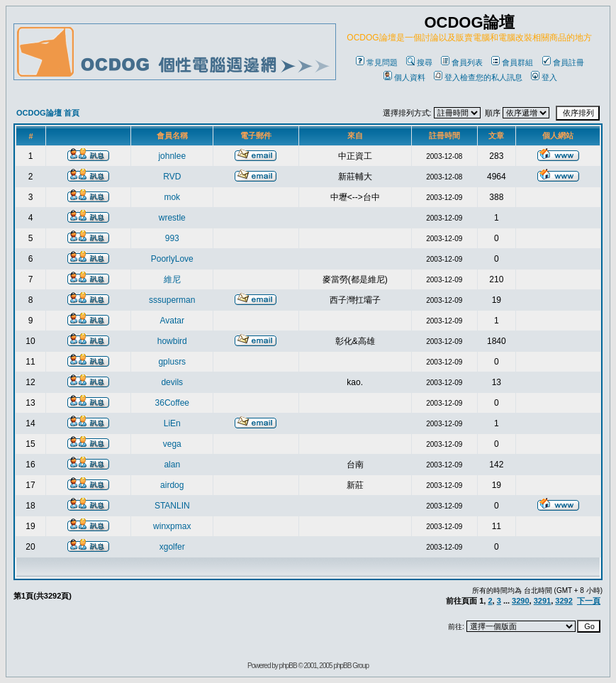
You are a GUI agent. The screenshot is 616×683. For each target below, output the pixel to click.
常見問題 (377, 62)
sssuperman (172, 300)
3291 (542, 600)
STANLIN (172, 506)
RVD (172, 177)
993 (172, 238)
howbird (172, 341)
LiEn (172, 423)
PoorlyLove (172, 259)
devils (172, 382)
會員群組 (512, 62)
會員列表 (462, 62)
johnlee (172, 156)
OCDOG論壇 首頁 (47, 113)
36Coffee (172, 403)
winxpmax (172, 526)
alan (172, 465)
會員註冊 (563, 62)
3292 (563, 600)
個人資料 (404, 77)
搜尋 (419, 62)
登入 (544, 77)
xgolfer (172, 547)
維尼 (172, 279)
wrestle (172, 218)
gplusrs (172, 362)
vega (172, 444)
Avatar (172, 321)
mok (172, 197)
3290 (520, 600)
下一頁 (588, 600)
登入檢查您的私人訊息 (478, 77)
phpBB (288, 666)
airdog (172, 485)
